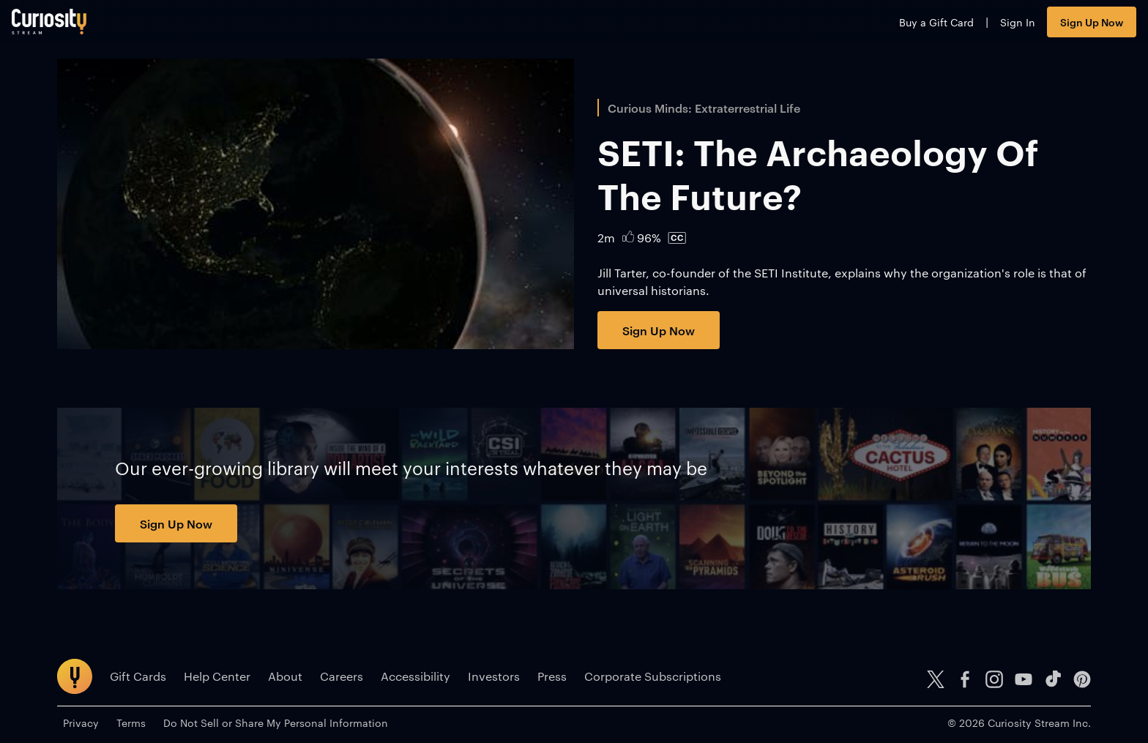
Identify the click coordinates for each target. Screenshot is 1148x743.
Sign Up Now (1046, 27)
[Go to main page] (94, 27)
